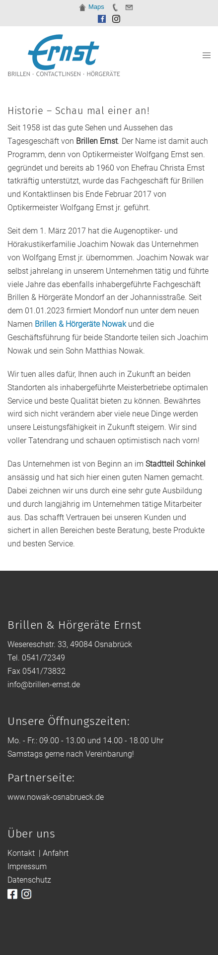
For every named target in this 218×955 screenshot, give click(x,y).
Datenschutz (29, 880)
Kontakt (21, 853)
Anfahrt (56, 853)
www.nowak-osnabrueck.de (55, 797)
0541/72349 (43, 657)
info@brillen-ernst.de (43, 684)
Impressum (27, 866)
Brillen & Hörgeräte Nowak (80, 324)
